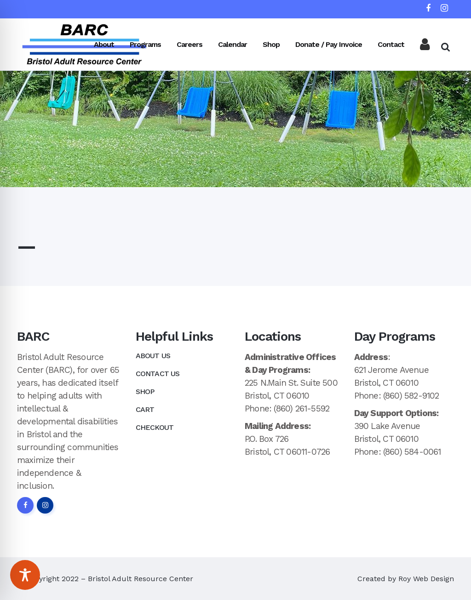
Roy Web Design (426, 578)
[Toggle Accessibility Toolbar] (25, 575)
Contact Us (158, 373)
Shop (145, 391)
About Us (153, 355)
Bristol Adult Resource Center (140, 578)
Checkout (155, 427)
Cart (145, 409)
